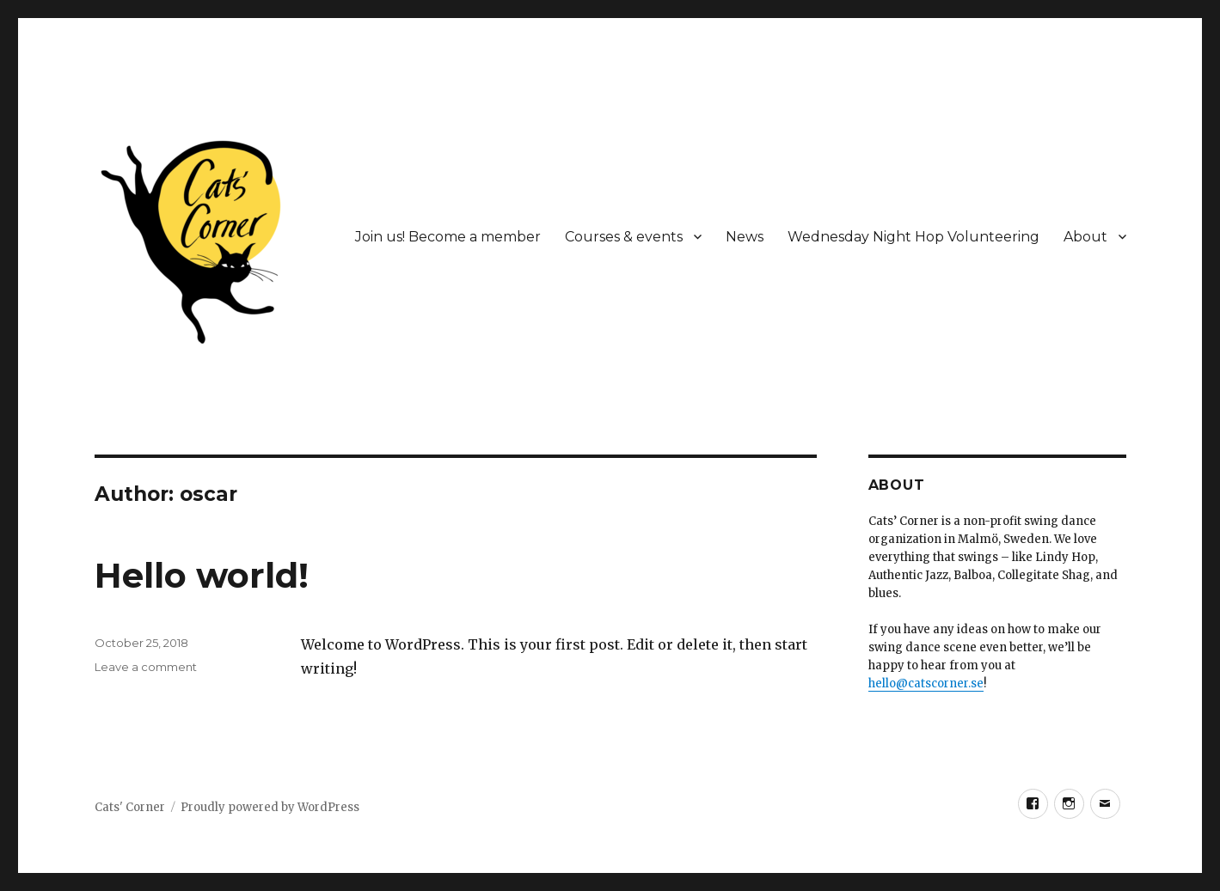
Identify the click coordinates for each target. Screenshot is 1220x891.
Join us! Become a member (448, 237)
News (744, 237)
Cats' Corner (130, 807)
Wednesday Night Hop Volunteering (913, 237)
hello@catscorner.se (926, 683)
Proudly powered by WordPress (270, 807)
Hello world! (202, 575)
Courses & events (624, 237)
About (1085, 237)
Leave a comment (146, 667)
